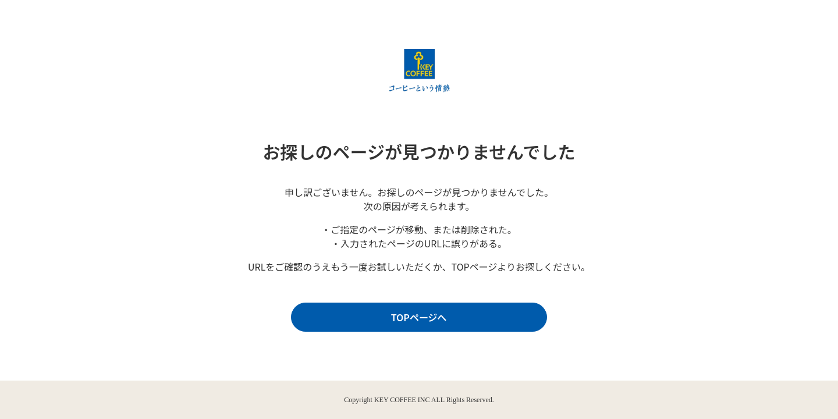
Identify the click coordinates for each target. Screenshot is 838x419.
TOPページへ (416, 317)
